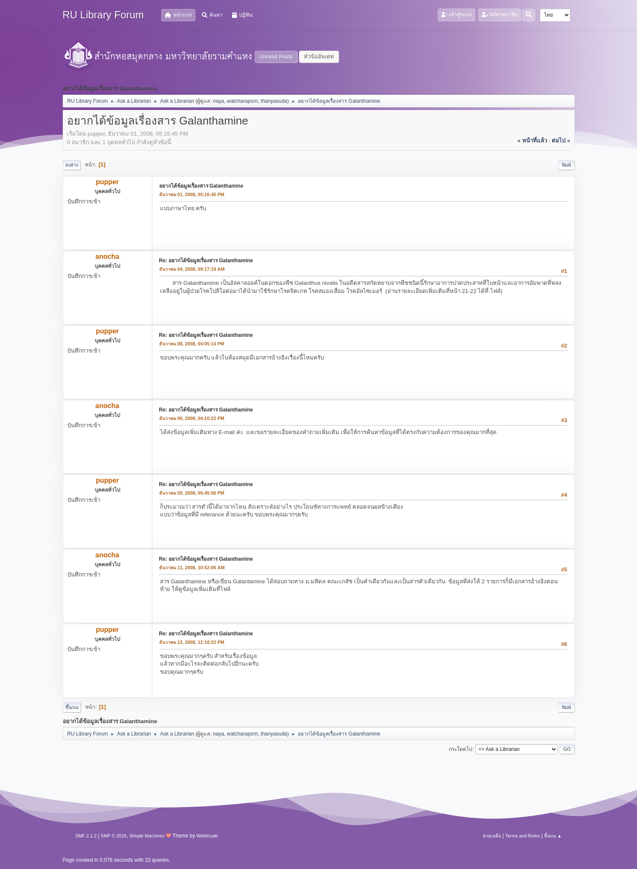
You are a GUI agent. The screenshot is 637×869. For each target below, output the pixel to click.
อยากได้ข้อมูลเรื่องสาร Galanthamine (201, 186)
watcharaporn (242, 101)
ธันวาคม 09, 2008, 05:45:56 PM (191, 492)
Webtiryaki (207, 835)
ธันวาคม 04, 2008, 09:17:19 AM (192, 269)
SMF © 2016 (114, 835)
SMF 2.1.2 (86, 835)
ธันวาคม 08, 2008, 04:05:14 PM (191, 343)
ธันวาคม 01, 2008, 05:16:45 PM (191, 194)
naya (218, 101)
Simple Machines (146, 835)
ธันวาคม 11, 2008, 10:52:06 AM (192, 567)
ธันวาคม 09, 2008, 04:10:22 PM (191, 418)
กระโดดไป (460, 749)
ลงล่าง (71, 165)
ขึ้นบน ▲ (553, 835)
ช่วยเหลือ (492, 835)
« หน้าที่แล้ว (532, 140)
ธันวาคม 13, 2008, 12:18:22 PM (191, 642)
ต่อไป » (561, 140)
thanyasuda (274, 101)
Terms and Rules (522, 835)
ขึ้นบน (72, 707)
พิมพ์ (566, 165)
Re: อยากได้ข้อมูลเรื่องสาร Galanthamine (206, 261)
